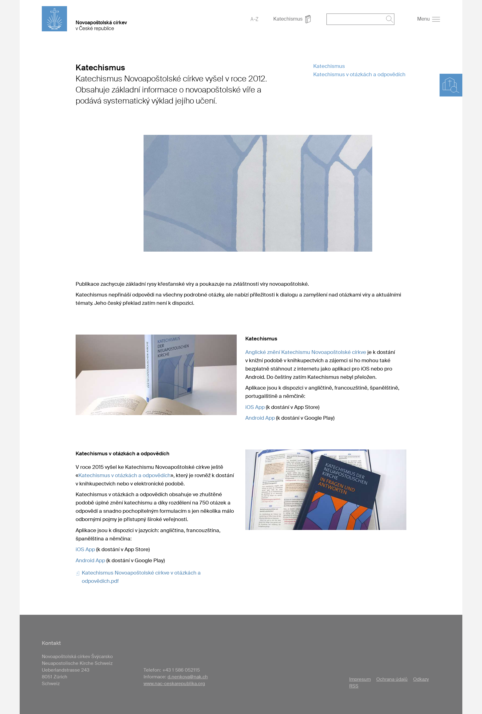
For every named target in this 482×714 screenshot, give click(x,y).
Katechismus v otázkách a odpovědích (359, 74)
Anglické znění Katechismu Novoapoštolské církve (305, 352)
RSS (353, 686)
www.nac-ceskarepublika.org (174, 684)
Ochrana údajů (392, 679)
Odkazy (421, 679)
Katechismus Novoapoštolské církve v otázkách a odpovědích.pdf (141, 576)
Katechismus (329, 66)
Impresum (360, 679)
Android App (260, 417)
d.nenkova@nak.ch (188, 677)
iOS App (255, 407)
